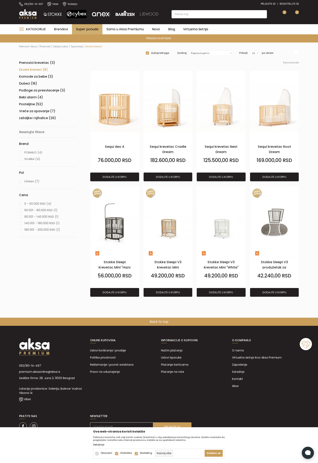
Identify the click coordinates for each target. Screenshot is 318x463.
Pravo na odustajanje (105, 372)
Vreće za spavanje (37, 111)
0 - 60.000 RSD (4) (37, 203)
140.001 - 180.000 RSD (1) (42, 223)
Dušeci (28, 83)
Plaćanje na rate (172, 372)
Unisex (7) (31, 181)
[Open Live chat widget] (308, 453)
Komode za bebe (36, 76)
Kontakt (237, 379)
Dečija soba (60, 46)
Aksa (235, 386)
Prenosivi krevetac (37, 62)
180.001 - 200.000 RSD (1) (42, 229)
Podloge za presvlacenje (42, 90)
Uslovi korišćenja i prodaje (108, 350)
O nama (238, 350)
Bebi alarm (31, 97)
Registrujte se (289, 3)
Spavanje (77, 46)
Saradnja (238, 372)
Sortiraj (182, 53)
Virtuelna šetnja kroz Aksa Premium (257, 357)
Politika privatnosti (103, 357)
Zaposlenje (239, 365)
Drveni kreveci (33, 69)
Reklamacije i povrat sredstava (111, 365)
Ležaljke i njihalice (37, 118)
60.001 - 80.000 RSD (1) (40, 210)
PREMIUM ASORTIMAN (158, 38)
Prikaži (243, 53)
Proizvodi (45, 46)
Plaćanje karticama (174, 365)
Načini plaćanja (172, 350)
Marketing (146, 453)
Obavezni (106, 453)
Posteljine (31, 104)
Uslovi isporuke (171, 357)
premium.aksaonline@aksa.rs (39, 372)
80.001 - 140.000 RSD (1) (41, 216)
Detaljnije (98, 444)
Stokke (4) (32, 159)
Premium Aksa (28, 46)
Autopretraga (160, 53)
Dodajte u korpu (115, 177)
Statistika (126, 453)
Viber (27, 399)
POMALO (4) (33, 152)
